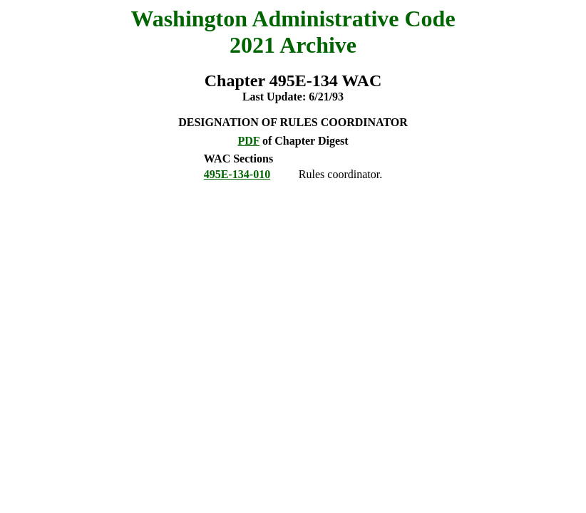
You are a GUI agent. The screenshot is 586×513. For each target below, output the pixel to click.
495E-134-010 (237, 174)
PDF (248, 141)
